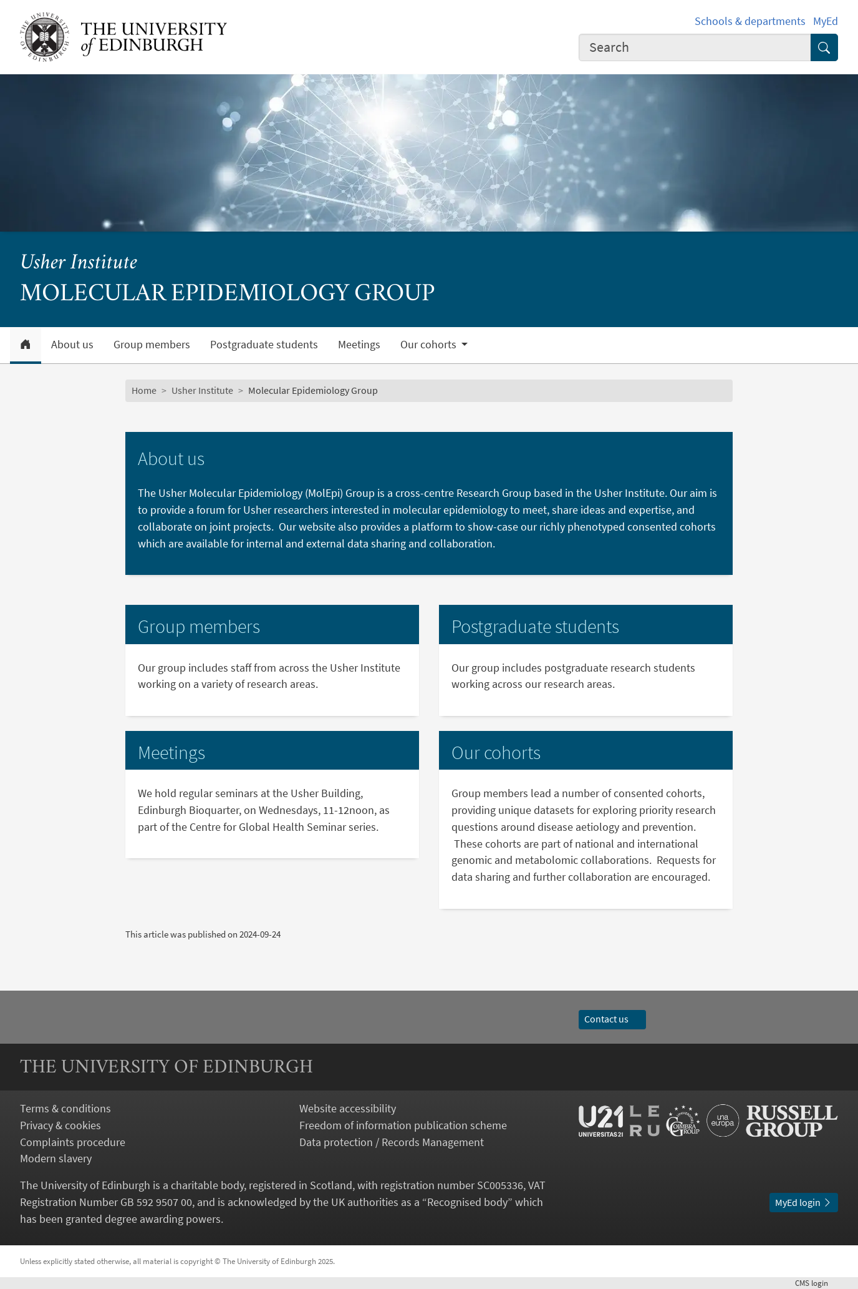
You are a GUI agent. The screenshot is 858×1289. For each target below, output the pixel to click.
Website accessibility (347, 1108)
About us (72, 344)
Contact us (612, 1019)
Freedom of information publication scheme (403, 1125)
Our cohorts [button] (429, 344)
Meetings (359, 344)
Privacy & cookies (60, 1125)
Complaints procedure (72, 1142)
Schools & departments (750, 21)
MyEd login (803, 1202)
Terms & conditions (65, 1108)
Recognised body (467, 1202)
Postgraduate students (264, 344)
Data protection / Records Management (391, 1142)
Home (144, 390)
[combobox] (695, 48)
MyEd (825, 21)
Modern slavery (56, 1158)
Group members (151, 344)
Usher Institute (78, 264)
